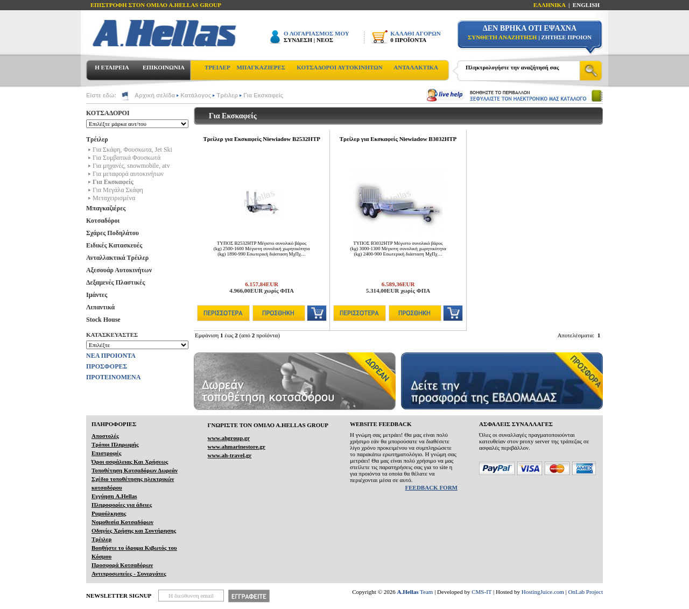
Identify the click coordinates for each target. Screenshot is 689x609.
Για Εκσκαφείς (263, 95)
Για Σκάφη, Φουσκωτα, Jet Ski (132, 149)
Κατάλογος (195, 95)
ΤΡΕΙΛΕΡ (217, 67)
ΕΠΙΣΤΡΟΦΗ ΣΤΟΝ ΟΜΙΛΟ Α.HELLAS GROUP (155, 5)
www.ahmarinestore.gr (236, 446)
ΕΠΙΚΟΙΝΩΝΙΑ (164, 67)
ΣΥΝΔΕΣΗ (298, 40)
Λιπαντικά (100, 307)
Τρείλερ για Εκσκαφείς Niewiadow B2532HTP (261, 139)
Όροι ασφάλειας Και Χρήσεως (130, 461)
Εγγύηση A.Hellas (114, 496)
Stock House (103, 319)
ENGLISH (586, 5)
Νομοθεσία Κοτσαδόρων (122, 522)
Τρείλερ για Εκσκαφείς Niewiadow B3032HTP (398, 139)
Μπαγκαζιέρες (105, 208)
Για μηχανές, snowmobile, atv (131, 165)
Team (415, 592)
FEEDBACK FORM (431, 487)
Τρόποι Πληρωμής (115, 444)
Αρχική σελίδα (155, 95)
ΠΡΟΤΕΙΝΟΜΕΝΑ (113, 377)
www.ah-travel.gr (229, 455)
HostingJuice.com (543, 592)
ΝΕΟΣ (325, 40)
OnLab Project (585, 592)
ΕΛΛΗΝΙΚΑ (549, 5)
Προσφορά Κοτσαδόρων (122, 565)
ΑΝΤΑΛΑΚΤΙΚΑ (415, 67)
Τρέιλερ (227, 95)
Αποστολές (105, 436)
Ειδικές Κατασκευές (114, 245)
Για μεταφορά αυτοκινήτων (128, 174)
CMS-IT (481, 592)
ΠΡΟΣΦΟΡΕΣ (106, 366)
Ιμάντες (96, 295)
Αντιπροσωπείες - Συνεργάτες (129, 573)
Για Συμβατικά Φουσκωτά (126, 157)
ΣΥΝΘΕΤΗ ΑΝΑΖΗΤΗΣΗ (502, 37)
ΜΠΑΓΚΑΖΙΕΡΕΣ (260, 67)
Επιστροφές (106, 453)
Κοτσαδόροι (102, 220)
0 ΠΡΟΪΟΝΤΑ (408, 40)
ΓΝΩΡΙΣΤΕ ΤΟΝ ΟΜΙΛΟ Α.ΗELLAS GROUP (267, 425)
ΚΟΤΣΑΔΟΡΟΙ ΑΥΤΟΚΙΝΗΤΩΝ (339, 67)
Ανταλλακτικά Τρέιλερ (117, 257)
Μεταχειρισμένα (114, 198)
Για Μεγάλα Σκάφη (118, 190)
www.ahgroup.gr (228, 438)
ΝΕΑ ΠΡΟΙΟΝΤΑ (111, 355)
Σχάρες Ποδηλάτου (112, 233)
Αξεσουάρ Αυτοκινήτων (119, 270)
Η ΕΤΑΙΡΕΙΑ (112, 67)
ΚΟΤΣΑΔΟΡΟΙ (108, 113)
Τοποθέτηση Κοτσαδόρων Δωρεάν (135, 470)
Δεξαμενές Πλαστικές (115, 282)
